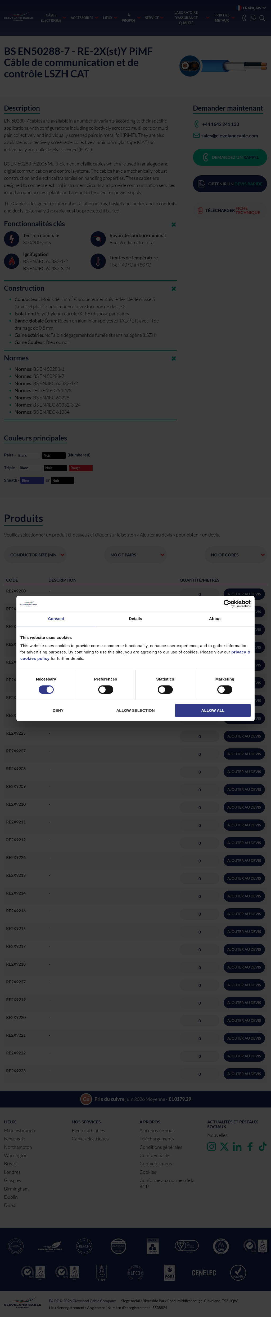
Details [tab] (135, 618)
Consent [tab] (56, 618)
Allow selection (135, 710)
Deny (58, 710)
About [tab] (215, 618)
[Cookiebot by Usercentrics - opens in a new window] (227, 604)
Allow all (213, 710)
